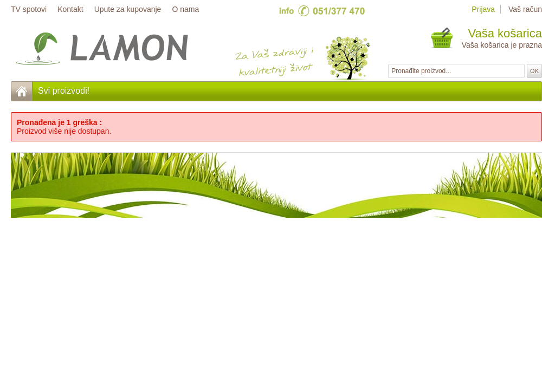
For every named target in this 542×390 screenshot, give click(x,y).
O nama (185, 9)
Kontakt (70, 9)
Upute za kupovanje (128, 9)
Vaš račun (525, 9)
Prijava (483, 9)
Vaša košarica (505, 33)
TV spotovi (29, 9)
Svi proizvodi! (63, 90)
